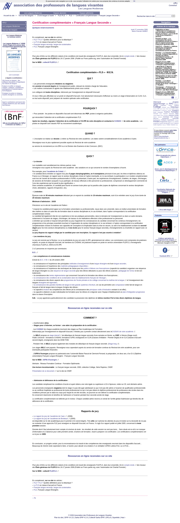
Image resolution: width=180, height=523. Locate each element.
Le (36, 42)
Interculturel (171, 113)
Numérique (166, 117)
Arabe (167, 103)
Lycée (177, 115)
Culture (168, 107)
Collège (157, 107)
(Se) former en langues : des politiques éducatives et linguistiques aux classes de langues (13, 82)
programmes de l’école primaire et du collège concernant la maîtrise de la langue (94, 280)
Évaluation (160, 112)
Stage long (113, 344)
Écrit (173, 108)
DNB (158, 108)
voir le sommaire (14, 75)
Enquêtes (177, 108)
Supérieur (159, 124)
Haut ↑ (123, 518)
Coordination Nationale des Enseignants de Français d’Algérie (166, 191)
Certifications (163, 105)
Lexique (161, 115)
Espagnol (175, 110)
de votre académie (122, 332)
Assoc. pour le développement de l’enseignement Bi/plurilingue (166, 169)
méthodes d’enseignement (79, 264)
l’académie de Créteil (55, 171)
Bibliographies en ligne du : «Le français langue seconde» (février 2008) (167, 77)
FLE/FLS (167, 112)
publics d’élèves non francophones (96, 268)
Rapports (170, 121)
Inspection (165, 113)
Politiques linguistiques (167, 120)
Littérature (171, 115)
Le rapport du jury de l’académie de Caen (49, 416)
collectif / (50, 62)
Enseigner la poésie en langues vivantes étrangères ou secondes (12, 94)
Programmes (163, 121)
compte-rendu (129, 56)
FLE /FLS (61, 16)
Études (154, 112)
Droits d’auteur (163, 108)
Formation (175, 112)
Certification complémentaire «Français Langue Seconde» (98, 16)
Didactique (175, 107)
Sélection (172, 123)
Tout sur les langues (25, 16)
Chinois (170, 105)
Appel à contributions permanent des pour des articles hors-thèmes (13, 103)
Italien (177, 113)
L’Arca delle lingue (165, 209)
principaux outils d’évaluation (100, 290)
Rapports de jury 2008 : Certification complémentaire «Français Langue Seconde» (165, 63)
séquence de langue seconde (65, 271)
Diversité (155, 108)
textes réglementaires (58, 275)
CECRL (155, 105)
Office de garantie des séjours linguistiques (166, 156)
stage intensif (55, 335)
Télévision (164, 124)
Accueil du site (9, 16)
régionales (53, 283)
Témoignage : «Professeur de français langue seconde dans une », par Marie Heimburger (167, 88)
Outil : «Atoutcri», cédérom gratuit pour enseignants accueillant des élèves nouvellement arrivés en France (166, 48)
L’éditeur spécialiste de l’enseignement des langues (165, 239)
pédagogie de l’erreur (127, 271)
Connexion (173, 5)
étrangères (43, 283)
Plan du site (58, 518)
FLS (70, 16)
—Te (34, 498)
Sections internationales (164, 123)
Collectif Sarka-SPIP (96, 518)
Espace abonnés (60, 13)
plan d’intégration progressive (134, 292)
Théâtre (168, 124)
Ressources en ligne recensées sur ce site (90, 308)
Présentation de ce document (43, 371)
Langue (154, 115)
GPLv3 (108, 518)
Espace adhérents (86, 13)
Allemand (157, 102)
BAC (171, 103)
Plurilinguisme (156, 120)
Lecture (158, 115)
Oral (171, 117)
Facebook (165, 256)
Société (155, 124)
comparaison (120, 285)
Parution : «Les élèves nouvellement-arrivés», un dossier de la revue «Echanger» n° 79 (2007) (166, 83)
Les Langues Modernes (33, 13)
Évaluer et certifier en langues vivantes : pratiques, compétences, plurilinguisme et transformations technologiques (13, 88)
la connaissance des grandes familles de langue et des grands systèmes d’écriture (64, 285)
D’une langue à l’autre (45, 16)
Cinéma (176, 105)
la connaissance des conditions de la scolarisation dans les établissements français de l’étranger (70, 278)
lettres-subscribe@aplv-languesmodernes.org (161, 137)
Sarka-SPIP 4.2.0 (81, 518)
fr (175, 3)
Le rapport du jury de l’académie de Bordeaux (51, 419)
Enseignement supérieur (166, 110)
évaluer (46, 290)
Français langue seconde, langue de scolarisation (52, 44)
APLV (4, 23)
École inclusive (169, 108)
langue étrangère (100, 264)
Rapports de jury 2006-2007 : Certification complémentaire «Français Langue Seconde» (165, 93)
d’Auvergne (50, 360)
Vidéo (177, 124)
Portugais (177, 120)
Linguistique (166, 115)
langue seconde (120, 264)
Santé (173, 121)
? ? (38, 40)
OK (134, 1)
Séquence (176, 123)
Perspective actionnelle (170, 118)
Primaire (156, 122)
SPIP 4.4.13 (68, 518)
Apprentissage (159, 104)
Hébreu (160, 113)
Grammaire (155, 113)
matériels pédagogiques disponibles (74, 266)
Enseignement (156, 110)
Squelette (116, 518)
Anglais (176, 102)
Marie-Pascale (140, 31)
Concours (164, 107)
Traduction (173, 124)
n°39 (43, 260)
